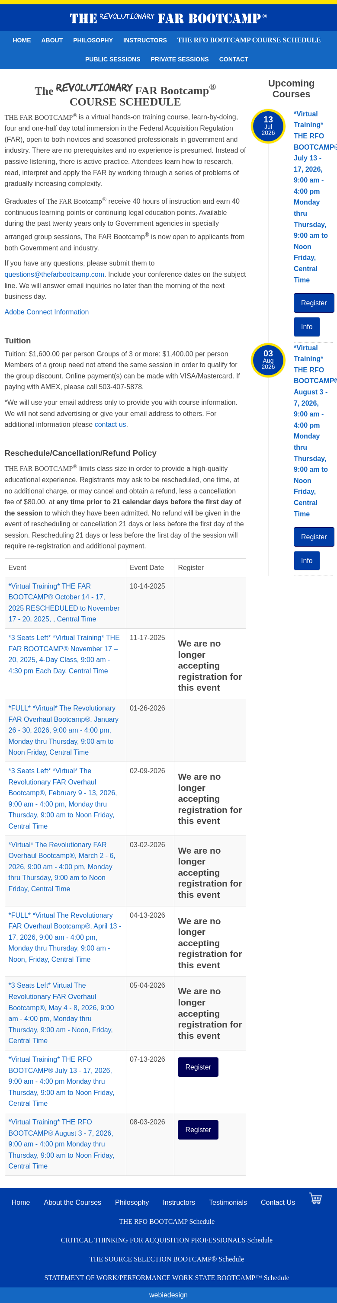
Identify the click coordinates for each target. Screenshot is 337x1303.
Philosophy (93, 40)
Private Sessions (180, 59)
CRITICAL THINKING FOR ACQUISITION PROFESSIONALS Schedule (167, 1240)
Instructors (145, 40)
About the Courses (73, 1202)
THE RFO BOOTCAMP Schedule (167, 1221)
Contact (233, 59)
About (52, 40)
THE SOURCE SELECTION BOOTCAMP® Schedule (167, 1259)
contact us (110, 424)
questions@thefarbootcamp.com (55, 274)
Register (198, 1067)
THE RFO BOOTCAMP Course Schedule (249, 40)
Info (307, 326)
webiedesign (168, 1295)
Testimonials (228, 1202)
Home (22, 40)
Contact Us (278, 1202)
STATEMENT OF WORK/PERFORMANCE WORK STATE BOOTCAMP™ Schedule (166, 1277)
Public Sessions (113, 59)
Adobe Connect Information (47, 312)
